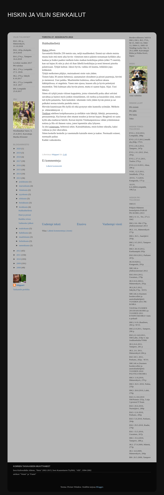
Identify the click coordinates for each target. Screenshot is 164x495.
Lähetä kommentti (54, 166)
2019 (18, 152)
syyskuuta (23, 194)
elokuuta (23, 198)
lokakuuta (23, 190)
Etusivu (81, 224)
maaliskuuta (24, 237)
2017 (18, 161)
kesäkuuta (23, 207)
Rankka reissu (25, 219)
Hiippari (20, 285)
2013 (18, 178)
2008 (18, 267)
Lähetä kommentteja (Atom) (59, 230)
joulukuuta (24, 181)
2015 (18, 169)
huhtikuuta (24, 233)
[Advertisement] (82, 198)
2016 (18, 165)
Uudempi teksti (51, 224)
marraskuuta (24, 186)
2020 (18, 148)
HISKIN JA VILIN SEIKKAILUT (47, 15)
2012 (18, 251)
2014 (18, 173)
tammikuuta (24, 245)
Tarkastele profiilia (21, 289)
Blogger (99, 487)
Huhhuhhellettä (25, 210)
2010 (18, 259)
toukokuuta (24, 228)
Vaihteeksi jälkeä (26, 223)
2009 (18, 263)
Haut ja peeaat (25, 215)
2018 (18, 157)
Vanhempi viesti (112, 224)
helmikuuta (24, 241)
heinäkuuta (24, 202)
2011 (18, 255)
